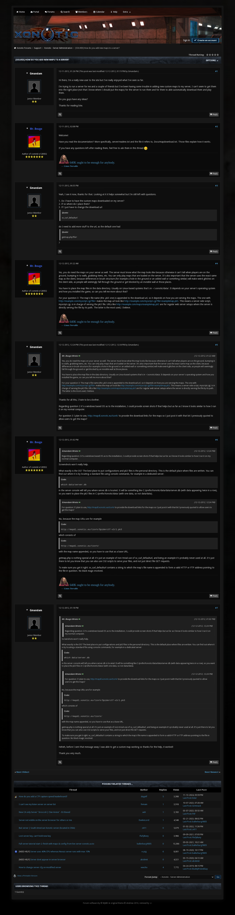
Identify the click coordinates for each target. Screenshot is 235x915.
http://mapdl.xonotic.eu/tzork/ (103, 415)
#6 (216, 440)
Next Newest (212, 772)
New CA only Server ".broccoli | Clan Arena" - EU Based (44, 812)
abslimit (144, 859)
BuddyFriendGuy (200, 869)
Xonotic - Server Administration (58, 48)
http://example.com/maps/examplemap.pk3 (137, 304)
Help (113, 12)
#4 (216, 263)
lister (194, 798)
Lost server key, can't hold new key (35, 836)
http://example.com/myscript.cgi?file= (77, 301)
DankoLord (144, 820)
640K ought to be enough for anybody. (92, 162)
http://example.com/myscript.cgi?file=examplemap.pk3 (151, 301)
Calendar (98, 12)
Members (81, 12)
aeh (144, 812)
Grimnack (196, 806)
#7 (216, 608)
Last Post (187, 798)
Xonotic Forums (24, 48)
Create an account (205, 40)
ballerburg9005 (199, 821)
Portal (34, 12)
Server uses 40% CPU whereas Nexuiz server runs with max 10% (60, 851)
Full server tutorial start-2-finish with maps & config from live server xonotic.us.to (56, 844)
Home (20, 12)
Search (64, 12)
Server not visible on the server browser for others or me (45, 820)
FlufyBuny (144, 836)
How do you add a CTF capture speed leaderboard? (43, 796)
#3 (216, 186)
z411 (144, 828)
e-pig (144, 851)
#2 (216, 126)
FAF (193, 814)
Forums (50, 12)
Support (37, 48)
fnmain (144, 804)
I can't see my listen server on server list (37, 804)
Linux (66, 166)
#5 (216, 345)
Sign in (186, 40)
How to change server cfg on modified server (40, 867)
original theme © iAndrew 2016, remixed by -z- (131, 903)
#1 (216, 71)
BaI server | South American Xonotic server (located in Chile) (47, 828)
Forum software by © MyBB (95, 903)
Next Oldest (22, 772)
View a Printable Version (27, 876)
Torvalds (74, 166)
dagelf (144, 796)
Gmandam (36, 73)
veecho (144, 867)
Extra (125, 12)
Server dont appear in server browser (48, 859)
